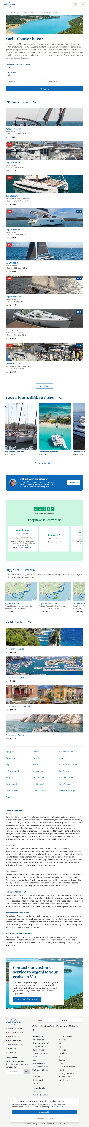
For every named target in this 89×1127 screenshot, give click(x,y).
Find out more (60, 1106)
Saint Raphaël (38, 784)
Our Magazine (38, 1080)
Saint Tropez (64, 784)
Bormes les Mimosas (68, 751)
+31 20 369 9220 (14, 1044)
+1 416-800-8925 (14, 1036)
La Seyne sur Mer (13, 771)
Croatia (62, 1039)
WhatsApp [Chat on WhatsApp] (11, 1048)
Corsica (62, 1050)
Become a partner (40, 1095)
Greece (62, 1043)
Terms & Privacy (39, 1063)
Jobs (34, 1060)
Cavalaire (36, 758)
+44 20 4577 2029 (14, 1032)
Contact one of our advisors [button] (27, 999)
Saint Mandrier (12, 784)
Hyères (35, 764)
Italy (61, 1063)
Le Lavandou (37, 771)
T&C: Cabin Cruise (40, 1066)
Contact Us (11, 1052)
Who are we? (38, 1039)
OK (26, 1071)
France (62, 1060)
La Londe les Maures (68, 764)
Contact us (73, 482)
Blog (35, 1030)
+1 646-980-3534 (14, 1028)
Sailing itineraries (67, 1073)
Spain (61, 1046)
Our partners (38, 1050)
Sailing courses (66, 1076)
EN (48, 1020)
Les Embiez (64, 771)
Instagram (61, 1026)
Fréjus (8, 764)
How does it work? (40, 1043)
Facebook (37, 1026)
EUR (72, 1020)
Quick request (65, 1080)
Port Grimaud (38, 777)
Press (34, 1056)
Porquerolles (11, 777)
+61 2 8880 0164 (13, 1040)
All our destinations (44, 463)
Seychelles (63, 1053)
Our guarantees (39, 1046)
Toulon (9, 797)
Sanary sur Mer (39, 790)
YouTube (49, 1026)
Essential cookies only (44, 1118)
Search (44, 89)
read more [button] (28, 547)
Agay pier (10, 751)
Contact (35, 1083)
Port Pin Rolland (66, 777)
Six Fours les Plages (67, 790)
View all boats (44, 386)
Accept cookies (44, 1112)
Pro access (37, 1091)
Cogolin (62, 758)
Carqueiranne (12, 758)
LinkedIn (73, 1026)
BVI (60, 1056)
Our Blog (36, 1076)
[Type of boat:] (44, 74)
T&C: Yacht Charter (40, 1070)
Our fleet (63, 1070)
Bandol (35, 751)
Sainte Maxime (12, 790)
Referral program (40, 1053)
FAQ (34, 1073)
